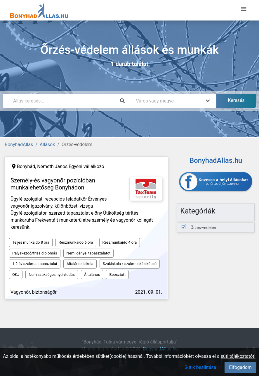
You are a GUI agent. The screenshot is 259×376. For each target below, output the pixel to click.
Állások (47, 144)
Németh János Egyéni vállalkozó (70, 166)
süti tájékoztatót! (238, 356)
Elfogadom (240, 367)
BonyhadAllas (19, 144)
